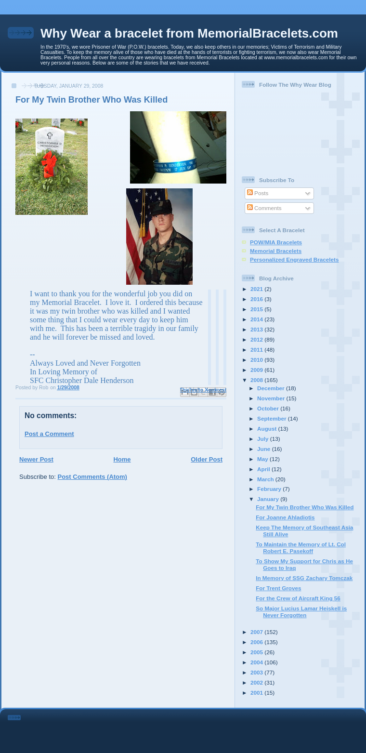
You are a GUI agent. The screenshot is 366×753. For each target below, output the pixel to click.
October (268, 408)
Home (122, 459)
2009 (257, 370)
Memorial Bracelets (275, 251)
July (263, 439)
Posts (257, 193)
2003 (257, 672)
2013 (257, 329)
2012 (257, 339)
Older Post (206, 459)
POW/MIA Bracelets (276, 242)
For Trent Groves (278, 588)
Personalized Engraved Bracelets (294, 259)
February (270, 489)
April (264, 469)
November (271, 398)
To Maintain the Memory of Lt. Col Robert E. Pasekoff (301, 547)
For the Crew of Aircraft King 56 (298, 598)
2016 (257, 299)
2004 (257, 662)
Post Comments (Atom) (92, 476)
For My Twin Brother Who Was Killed (304, 507)
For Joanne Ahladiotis (285, 517)
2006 (257, 642)
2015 (257, 309)
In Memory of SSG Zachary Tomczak (304, 578)
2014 (257, 319)
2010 (257, 360)
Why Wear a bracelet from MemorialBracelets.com (189, 33)
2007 (257, 632)
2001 (257, 692)
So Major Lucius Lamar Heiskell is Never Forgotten (301, 611)
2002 (257, 682)
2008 (257, 380)
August (267, 428)
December (271, 388)
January (268, 499)
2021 (257, 289)
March (266, 479)
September (272, 418)
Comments (264, 208)
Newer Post (36, 459)
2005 (257, 652)
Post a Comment (49, 433)
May (263, 459)
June (264, 449)
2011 (257, 349)
